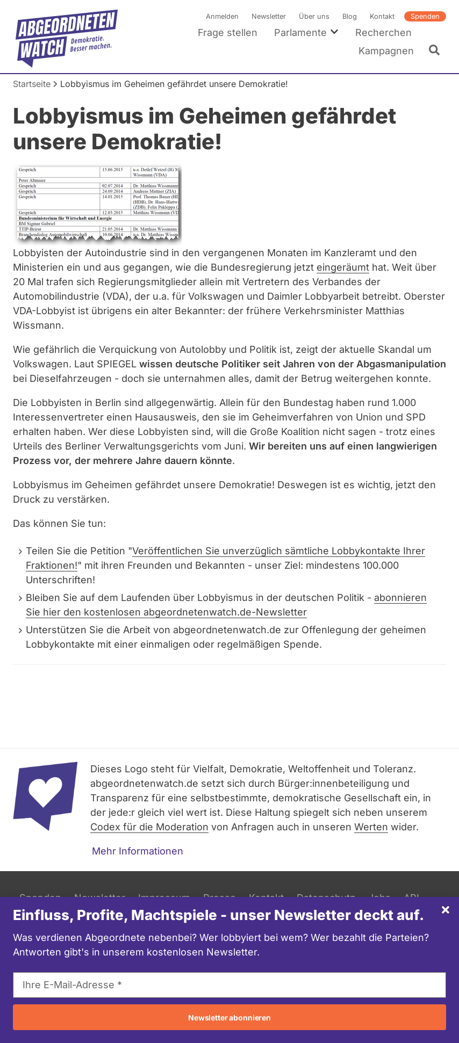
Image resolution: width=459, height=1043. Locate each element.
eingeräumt (343, 267)
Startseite (32, 83)
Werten (371, 826)
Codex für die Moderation (149, 826)
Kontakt (382, 16)
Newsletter (269, 16)
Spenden (425, 16)
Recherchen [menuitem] (383, 32)
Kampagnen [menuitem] (386, 50)
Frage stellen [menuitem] (227, 32)
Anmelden (222, 16)
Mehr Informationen (137, 851)
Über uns (314, 16)
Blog (349, 16)
